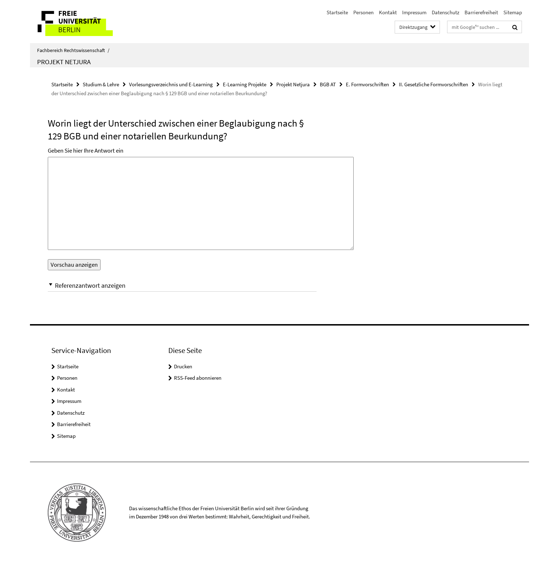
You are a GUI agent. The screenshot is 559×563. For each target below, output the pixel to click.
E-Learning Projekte (244, 84)
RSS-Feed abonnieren (197, 377)
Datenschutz (445, 12)
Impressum (414, 12)
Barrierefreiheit (481, 12)
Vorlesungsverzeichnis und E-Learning (171, 84)
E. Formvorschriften (367, 84)
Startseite (337, 12)
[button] (182, 285)
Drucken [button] (183, 366)
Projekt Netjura (64, 61)
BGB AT (328, 84)
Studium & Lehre (101, 84)
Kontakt (388, 12)
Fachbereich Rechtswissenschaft (73, 50)
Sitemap (512, 12)
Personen (363, 12)
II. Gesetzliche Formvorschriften (433, 84)
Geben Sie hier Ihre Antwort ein (85, 150)
